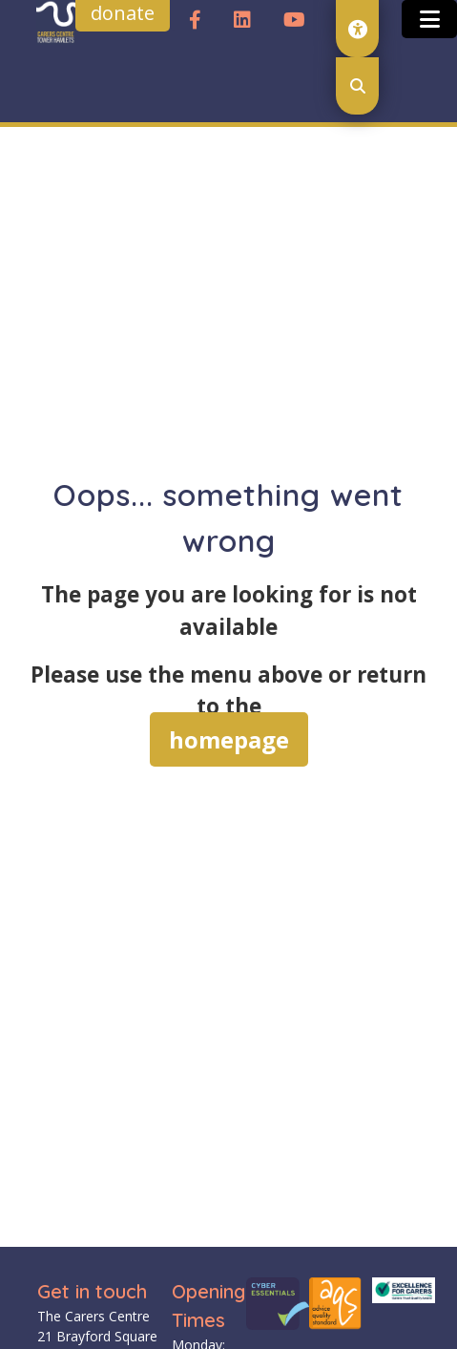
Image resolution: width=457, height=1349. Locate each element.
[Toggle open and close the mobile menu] (429, 19)
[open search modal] (357, 86)
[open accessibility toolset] (357, 28)
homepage (229, 739)
